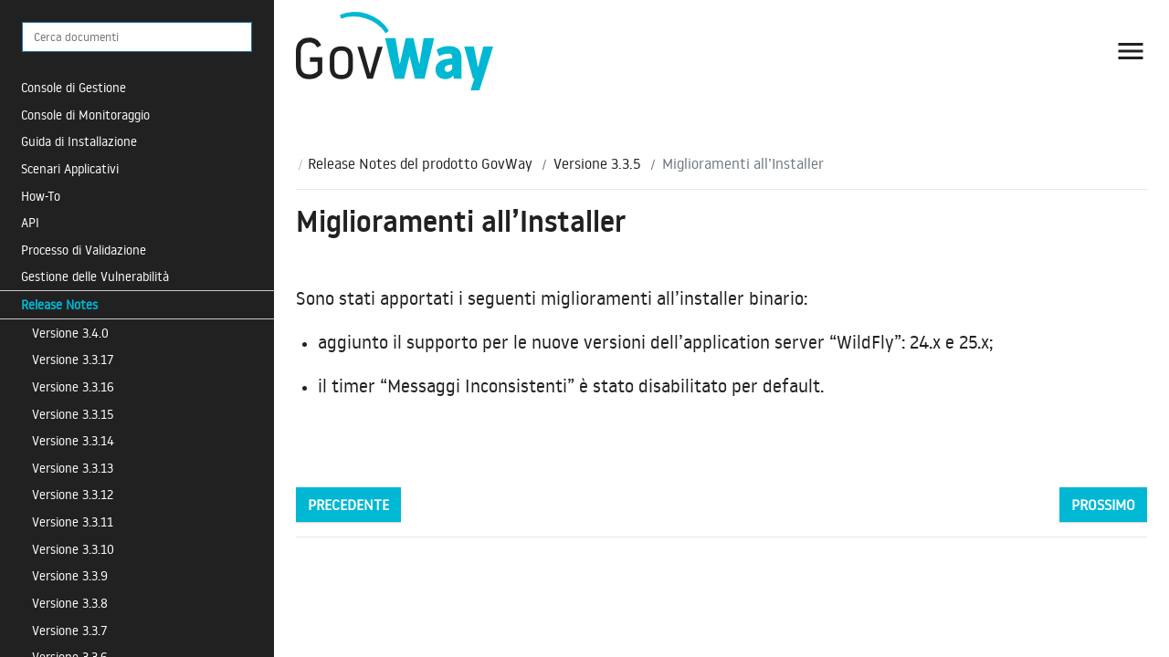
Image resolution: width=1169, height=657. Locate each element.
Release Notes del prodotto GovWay (420, 163)
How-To (40, 195)
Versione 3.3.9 (70, 575)
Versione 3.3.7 (70, 630)
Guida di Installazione (79, 141)
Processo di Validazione (83, 249)
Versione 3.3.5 (597, 163)
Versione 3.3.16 (73, 386)
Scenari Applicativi (70, 168)
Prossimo (1103, 504)
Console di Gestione (73, 87)
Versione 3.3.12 (72, 494)
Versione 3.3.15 (73, 413)
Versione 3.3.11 (72, 521)
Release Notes (59, 304)
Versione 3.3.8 (70, 602)
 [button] (1130, 51)
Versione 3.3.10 (73, 549)
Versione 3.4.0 (70, 332)
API (30, 222)
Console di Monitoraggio (85, 114)
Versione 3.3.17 (73, 359)
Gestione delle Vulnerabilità (95, 276)
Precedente (348, 504)
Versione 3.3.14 (73, 440)
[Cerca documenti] (137, 37)
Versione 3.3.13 (72, 467)
